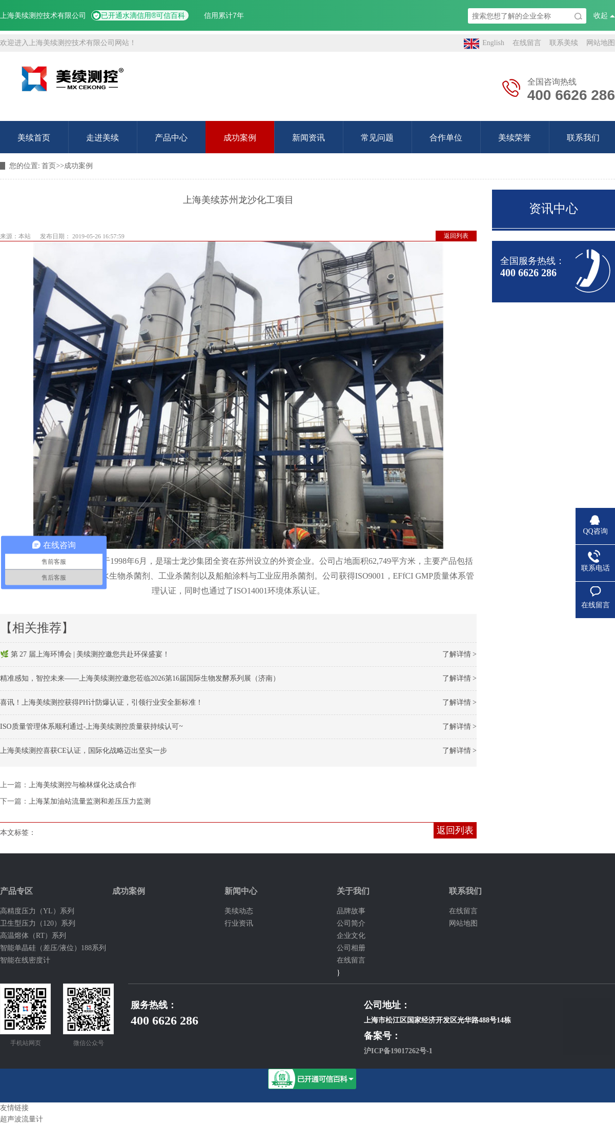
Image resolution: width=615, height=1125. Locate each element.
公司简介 (351, 923)
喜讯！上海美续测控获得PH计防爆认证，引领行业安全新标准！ (101, 702)
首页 (49, 166)
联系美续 (563, 43)
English (484, 43)
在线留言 (526, 43)
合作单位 (445, 137)
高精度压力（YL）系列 (37, 911)
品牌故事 (351, 911)
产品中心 (171, 137)
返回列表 (456, 235)
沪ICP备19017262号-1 (398, 1051)
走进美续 (102, 137)
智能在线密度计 (25, 960)
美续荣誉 (514, 137)
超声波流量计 (21, 1119)
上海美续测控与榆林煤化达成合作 (82, 785)
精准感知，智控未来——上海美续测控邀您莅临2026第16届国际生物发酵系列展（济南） (140, 678)
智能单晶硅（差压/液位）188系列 (53, 948)
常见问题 (377, 137)
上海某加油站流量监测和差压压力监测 (90, 801)
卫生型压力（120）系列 (37, 923)
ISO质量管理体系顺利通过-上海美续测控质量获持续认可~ (91, 726)
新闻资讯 (308, 137)
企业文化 (351, 935)
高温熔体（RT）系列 (33, 935)
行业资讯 (238, 923)
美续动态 (238, 911)
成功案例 (239, 137)
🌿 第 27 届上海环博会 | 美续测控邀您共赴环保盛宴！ (85, 654)
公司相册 (351, 948)
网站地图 (600, 43)
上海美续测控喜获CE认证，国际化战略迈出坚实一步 (83, 750)
